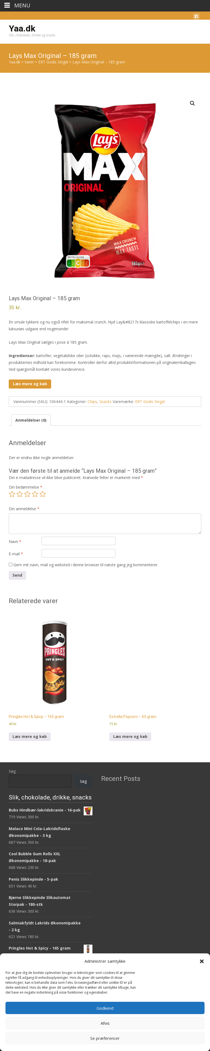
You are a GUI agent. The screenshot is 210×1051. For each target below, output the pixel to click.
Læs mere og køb (30, 383)
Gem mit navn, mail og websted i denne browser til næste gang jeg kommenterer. (85, 564)
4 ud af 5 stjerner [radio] (35, 494)
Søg (12, 771)
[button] (202, 961)
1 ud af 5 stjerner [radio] (12, 494)
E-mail (16, 553)
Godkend (105, 1008)
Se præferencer (105, 1038)
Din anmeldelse (24, 508)
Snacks (105, 401)
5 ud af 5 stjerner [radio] (42, 494)
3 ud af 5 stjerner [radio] (27, 494)
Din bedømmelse (25, 487)
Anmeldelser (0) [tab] (30, 420)
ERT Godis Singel (150, 401)
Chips (92, 401)
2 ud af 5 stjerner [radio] (19, 494)
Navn (15, 541)
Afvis (105, 1023)
